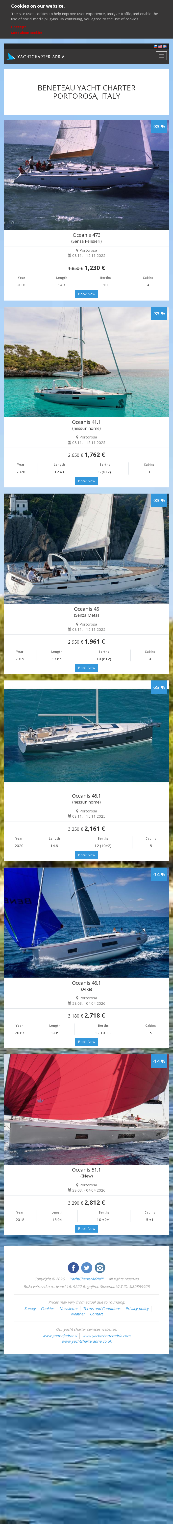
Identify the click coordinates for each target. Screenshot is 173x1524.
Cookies (47, 1308)
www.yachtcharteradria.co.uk (87, 1341)
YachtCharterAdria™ (86, 1278)
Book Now (86, 294)
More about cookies (27, 33)
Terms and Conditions (101, 1308)
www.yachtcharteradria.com (106, 1335)
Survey (30, 1308)
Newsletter (68, 1308)
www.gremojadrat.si (59, 1335)
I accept (18, 26)
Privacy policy (137, 1308)
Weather (77, 1313)
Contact (96, 1313)
